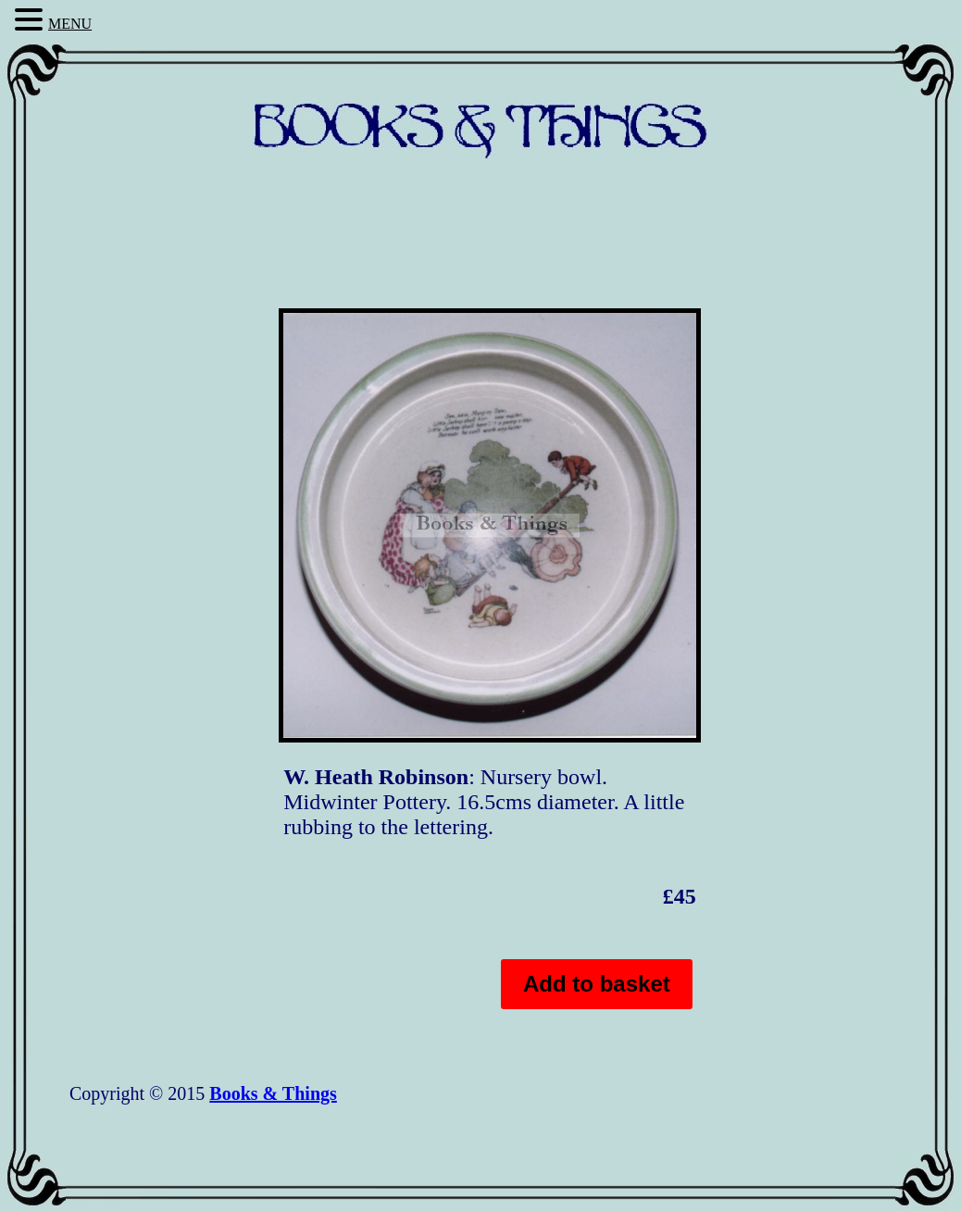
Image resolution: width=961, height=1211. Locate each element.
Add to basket (596, 983)
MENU (70, 23)
